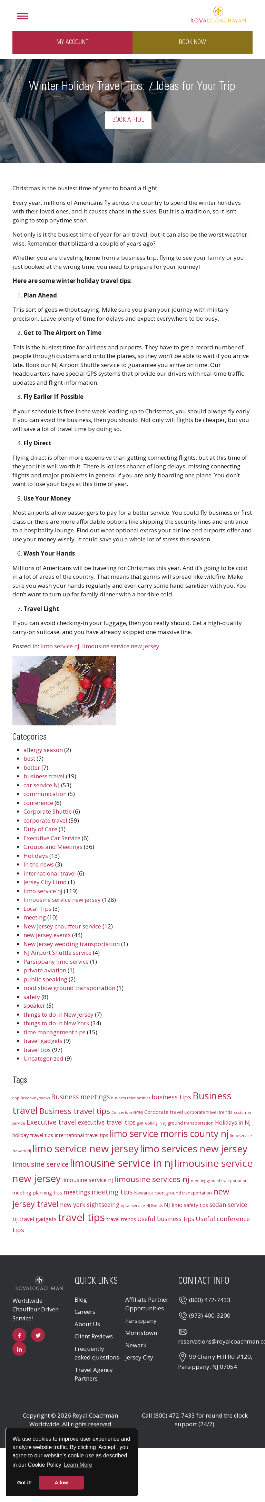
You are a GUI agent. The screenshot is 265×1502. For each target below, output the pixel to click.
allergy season (43, 750)
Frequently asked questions (97, 1353)
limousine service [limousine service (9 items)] (40, 1164)
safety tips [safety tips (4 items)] (196, 1204)
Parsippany (141, 1321)
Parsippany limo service (56, 961)
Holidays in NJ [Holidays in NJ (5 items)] (233, 1122)
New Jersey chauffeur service (62, 926)
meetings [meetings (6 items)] (76, 1192)
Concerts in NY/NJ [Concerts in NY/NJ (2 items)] (127, 1112)
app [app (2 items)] (15, 1098)
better (31, 767)
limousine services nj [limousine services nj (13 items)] (151, 1179)
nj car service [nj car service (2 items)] (133, 1205)
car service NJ (41, 785)
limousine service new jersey (120, 646)
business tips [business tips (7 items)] (171, 1097)
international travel (49, 873)
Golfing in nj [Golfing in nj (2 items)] (155, 1123)
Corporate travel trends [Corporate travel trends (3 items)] (208, 1112)
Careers (85, 1312)
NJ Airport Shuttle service (57, 952)
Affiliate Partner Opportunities (146, 1303)
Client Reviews (94, 1336)
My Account (72, 42)
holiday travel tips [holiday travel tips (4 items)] (32, 1135)
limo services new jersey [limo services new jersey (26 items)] (193, 1148)
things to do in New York (56, 1023)
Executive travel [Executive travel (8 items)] (52, 1122)
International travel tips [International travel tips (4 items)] (81, 1135)
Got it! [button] (24, 1482)
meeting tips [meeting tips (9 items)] (112, 1192)
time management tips (54, 1032)
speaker (34, 1005)
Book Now (192, 42)
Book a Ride (128, 120)
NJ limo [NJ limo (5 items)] (173, 1205)
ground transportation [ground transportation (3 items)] (191, 1123)
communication (45, 794)
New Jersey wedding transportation (71, 944)
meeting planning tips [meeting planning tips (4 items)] (37, 1192)
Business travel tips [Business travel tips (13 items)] (74, 1111)
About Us (87, 1324)
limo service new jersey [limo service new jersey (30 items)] (85, 1148)
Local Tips (37, 909)
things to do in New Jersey (58, 1014)
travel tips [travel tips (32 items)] (81, 1217)
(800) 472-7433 (209, 1300)
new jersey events (47, 935)
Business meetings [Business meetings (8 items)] (80, 1096)
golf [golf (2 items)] (140, 1123)
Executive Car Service (51, 838)
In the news (38, 864)
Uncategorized (43, 1058)
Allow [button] (61, 1482)
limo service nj (59, 646)
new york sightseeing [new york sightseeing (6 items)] (89, 1205)
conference (38, 803)
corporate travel (45, 820)
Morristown (141, 1333)
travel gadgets (42, 1041)
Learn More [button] (78, 1465)
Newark (135, 1345)
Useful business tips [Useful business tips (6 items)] (165, 1219)
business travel (44, 776)
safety (31, 997)
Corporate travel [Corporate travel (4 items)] (163, 1111)
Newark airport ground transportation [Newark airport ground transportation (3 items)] (173, 1193)
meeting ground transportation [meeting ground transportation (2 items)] (219, 1180)
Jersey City (139, 1357)
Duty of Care (40, 829)
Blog (81, 1299)
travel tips (37, 1050)
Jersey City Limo (45, 882)
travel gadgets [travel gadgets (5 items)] (38, 1219)
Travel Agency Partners (94, 1374)
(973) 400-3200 (209, 1315)
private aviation (44, 970)
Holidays (35, 856)
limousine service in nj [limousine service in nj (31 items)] (121, 1163)
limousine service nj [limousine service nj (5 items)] (87, 1180)
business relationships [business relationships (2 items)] (130, 1098)
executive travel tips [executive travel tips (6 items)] (107, 1122)
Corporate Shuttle (47, 811)
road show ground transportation (69, 988)
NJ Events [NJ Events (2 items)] (154, 1205)
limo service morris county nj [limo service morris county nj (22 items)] (169, 1133)
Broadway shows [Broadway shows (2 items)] (35, 1098)
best (29, 758)
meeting (34, 917)
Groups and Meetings (52, 847)
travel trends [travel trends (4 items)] (121, 1219)
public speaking (45, 979)
